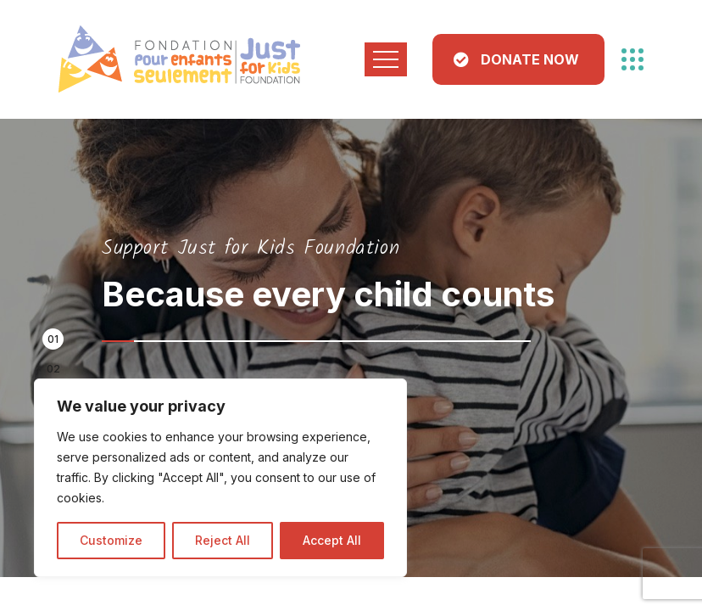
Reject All (222, 540)
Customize (111, 540)
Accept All (332, 540)
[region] (220, 477)
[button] (53, 339)
